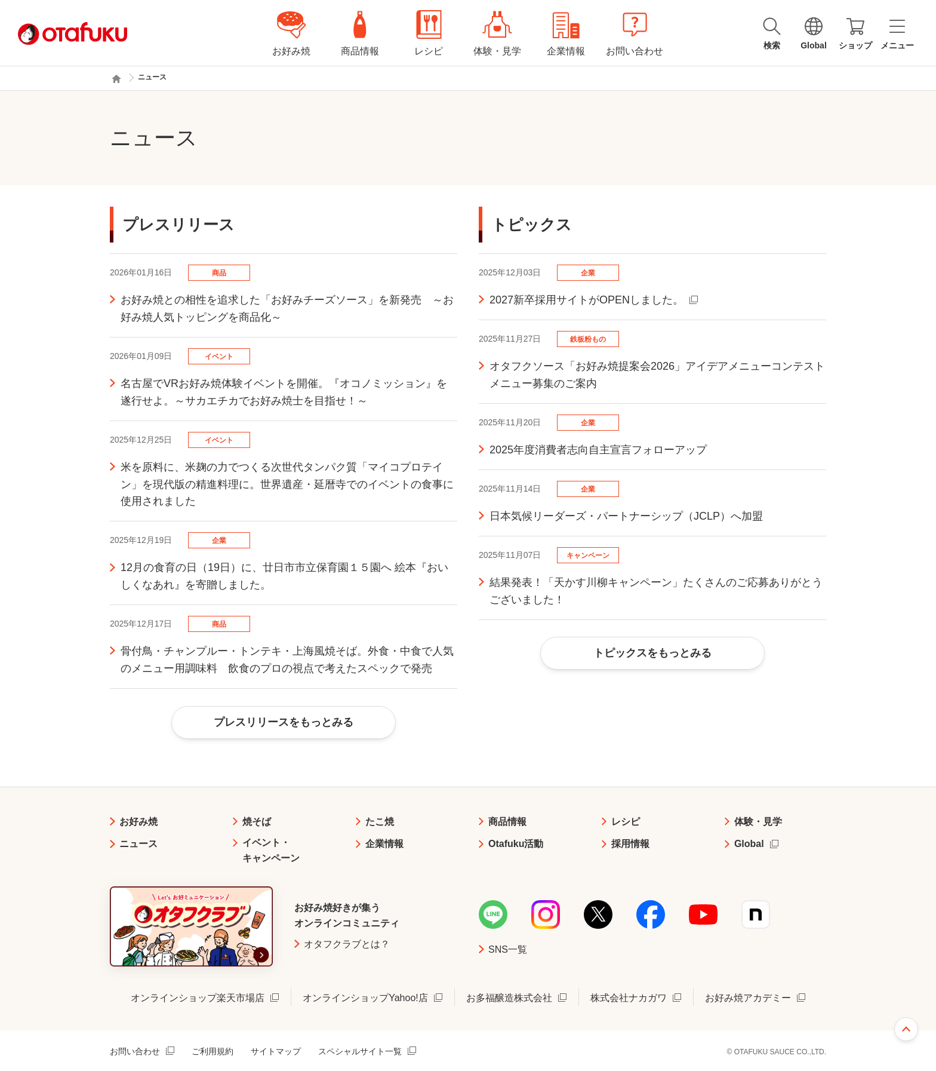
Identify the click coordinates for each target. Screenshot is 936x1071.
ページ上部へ (906, 1029)
